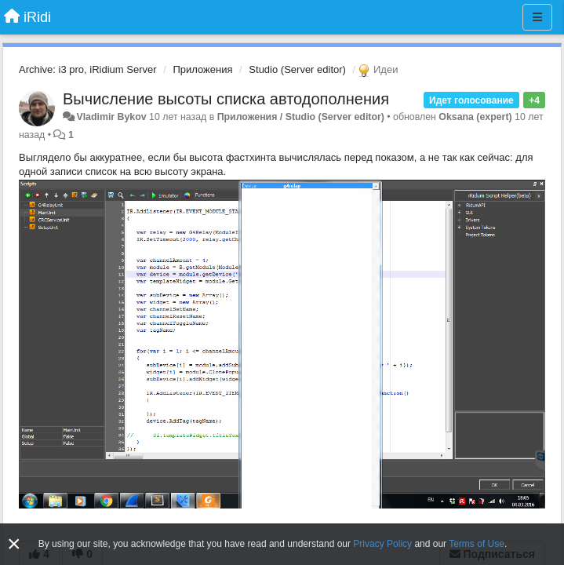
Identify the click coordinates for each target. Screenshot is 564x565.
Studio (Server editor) (297, 69)
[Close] (14, 544)
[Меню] (537, 17)
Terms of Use (476, 543)
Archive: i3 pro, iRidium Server (88, 69)
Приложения (202, 69)
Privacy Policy (382, 543)
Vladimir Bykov (111, 116)
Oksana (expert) (474, 116)
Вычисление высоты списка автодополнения (226, 99)
